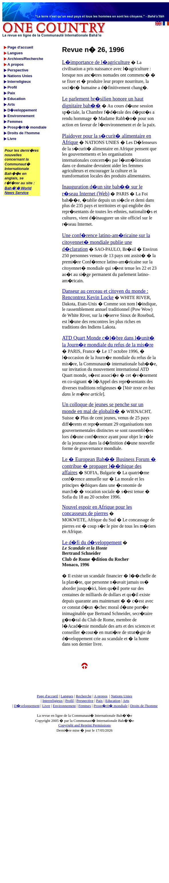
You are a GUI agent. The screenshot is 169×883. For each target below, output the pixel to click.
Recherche (84, 696)
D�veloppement (27, 706)
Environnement (64, 706)
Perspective (85, 700)
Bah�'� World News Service (18, 190)
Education (112, 700)
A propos (100, 696)
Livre (46, 706)
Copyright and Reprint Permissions (84, 725)
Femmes (84, 706)
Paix (99, 700)
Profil (69, 700)
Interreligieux (52, 700)
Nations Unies (121, 696)
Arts (126, 700)
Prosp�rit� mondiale (111, 706)
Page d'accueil (47, 696)
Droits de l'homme (144, 706)
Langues (67, 696)
